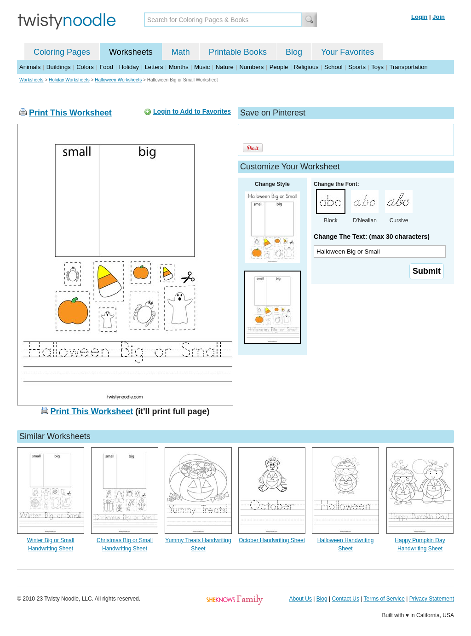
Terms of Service (383, 599)
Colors (85, 67)
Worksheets (131, 52)
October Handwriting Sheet (272, 540)
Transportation (408, 67)
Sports (357, 67)
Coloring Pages (62, 52)
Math (181, 52)
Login (419, 16)
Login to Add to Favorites (192, 111)
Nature (225, 67)
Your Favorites (347, 52)
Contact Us (345, 599)
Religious (306, 67)
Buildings (58, 67)
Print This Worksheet (70, 112)
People (279, 67)
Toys (377, 67)
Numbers (251, 67)
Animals (29, 67)
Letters (154, 67)
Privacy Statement (431, 599)
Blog (294, 52)
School (333, 67)
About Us (300, 599)
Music (202, 67)
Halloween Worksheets (118, 79)
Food (106, 67)
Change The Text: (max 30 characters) (372, 236)
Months (179, 67)
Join (438, 16)
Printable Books (238, 52)
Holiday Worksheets (69, 79)
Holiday (129, 67)
